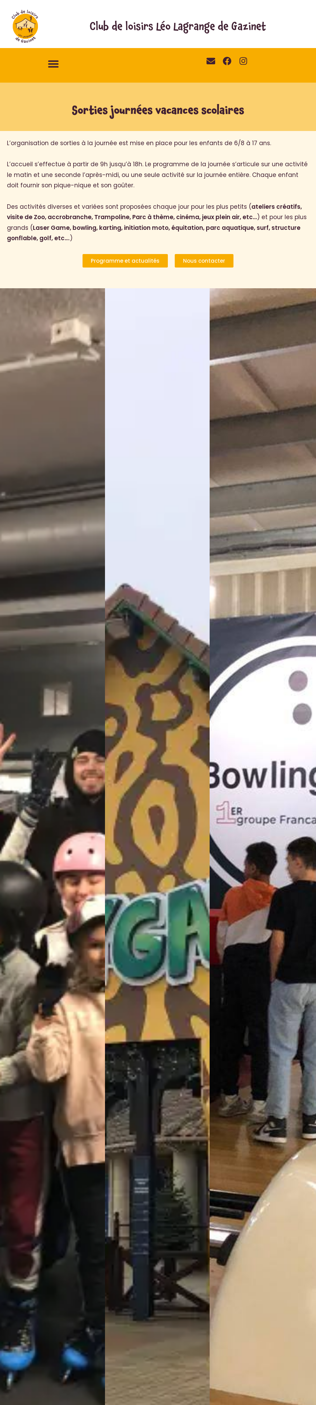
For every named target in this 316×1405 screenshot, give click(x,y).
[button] (53, 63)
